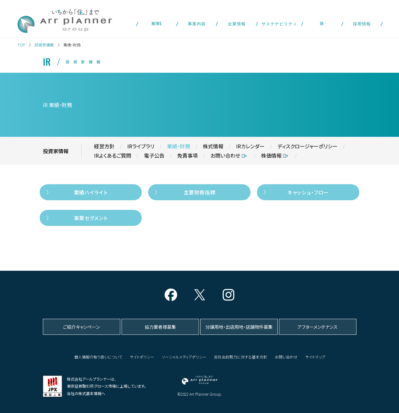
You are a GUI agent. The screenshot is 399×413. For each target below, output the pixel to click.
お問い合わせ (225, 155)
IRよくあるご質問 (112, 155)
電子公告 (154, 155)
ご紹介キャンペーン (81, 327)
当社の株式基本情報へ (86, 393)
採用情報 (362, 23)
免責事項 (187, 155)
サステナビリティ (279, 23)
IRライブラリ (140, 146)
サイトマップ (315, 356)
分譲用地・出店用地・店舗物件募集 (239, 327)
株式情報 (213, 146)
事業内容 (197, 23)
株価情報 (271, 155)
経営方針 (104, 146)
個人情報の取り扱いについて (98, 356)
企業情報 (237, 23)
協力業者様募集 (160, 327)
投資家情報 (44, 44)
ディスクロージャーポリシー (307, 146)
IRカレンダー (250, 146)
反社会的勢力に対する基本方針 (240, 356)
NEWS (157, 23)
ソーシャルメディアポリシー (184, 356)
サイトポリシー (142, 356)
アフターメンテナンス (318, 327)
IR (322, 23)
